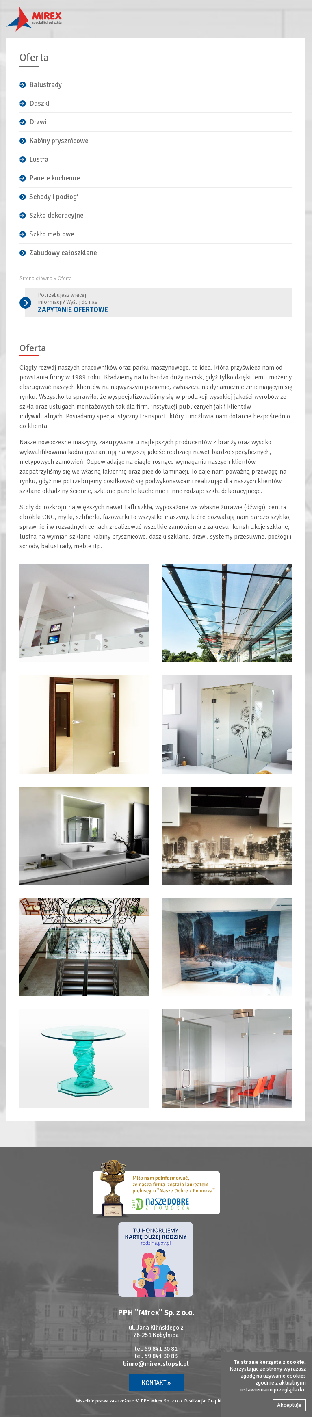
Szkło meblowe (51, 234)
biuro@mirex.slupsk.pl (156, 1364)
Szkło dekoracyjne (56, 215)
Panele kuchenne (54, 178)
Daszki (39, 103)
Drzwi (38, 122)
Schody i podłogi (54, 197)
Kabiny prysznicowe (59, 140)
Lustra (38, 159)
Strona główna (36, 278)
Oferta (65, 278)
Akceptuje (289, 1405)
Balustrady (45, 84)
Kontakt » (156, 1383)
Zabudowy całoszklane (63, 253)
